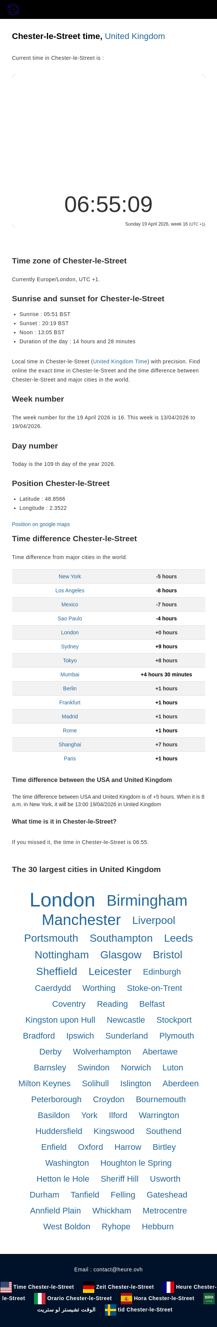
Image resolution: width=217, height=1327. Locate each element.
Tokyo (70, 660)
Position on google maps (41, 524)
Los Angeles (69, 590)
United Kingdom (135, 36)
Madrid (70, 716)
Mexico (69, 604)
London (70, 632)
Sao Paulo (70, 618)
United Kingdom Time (120, 361)
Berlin (70, 688)
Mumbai (70, 674)
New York (70, 576)
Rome (70, 730)
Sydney (70, 646)
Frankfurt (69, 702)
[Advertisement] (108, 131)
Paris (70, 758)
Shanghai (70, 744)
